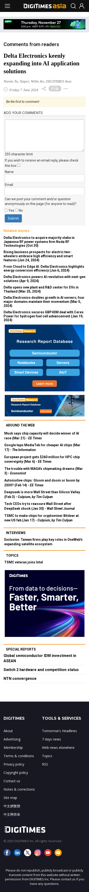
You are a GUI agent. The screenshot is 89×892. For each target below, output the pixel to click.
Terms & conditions (19, 756)
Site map (10, 797)
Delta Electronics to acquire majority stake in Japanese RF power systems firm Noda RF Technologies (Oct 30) (39, 242)
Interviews (16, 533)
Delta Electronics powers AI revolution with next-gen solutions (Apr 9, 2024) (44, 279)
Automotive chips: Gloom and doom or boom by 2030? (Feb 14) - (42, 482)
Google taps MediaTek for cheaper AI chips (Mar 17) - (42, 447)
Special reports (21, 649)
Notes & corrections (19, 789)
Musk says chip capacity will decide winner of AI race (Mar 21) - (41, 435)
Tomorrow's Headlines (59, 731)
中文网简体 (12, 814)
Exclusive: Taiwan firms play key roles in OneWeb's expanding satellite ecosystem (43, 542)
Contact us (12, 781)
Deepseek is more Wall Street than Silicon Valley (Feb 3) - (42, 494)
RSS (45, 764)
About (8, 731)
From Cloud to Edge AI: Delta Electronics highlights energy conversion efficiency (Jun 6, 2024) (44, 269)
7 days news (51, 739)
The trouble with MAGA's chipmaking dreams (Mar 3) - (43, 471)
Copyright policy (16, 772)
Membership (13, 747)
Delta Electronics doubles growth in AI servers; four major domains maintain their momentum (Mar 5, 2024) (44, 302)
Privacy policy (14, 764)
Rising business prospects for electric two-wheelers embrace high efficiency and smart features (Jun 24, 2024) (38, 256)
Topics (12, 555)
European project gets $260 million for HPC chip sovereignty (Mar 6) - (42, 459)
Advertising (12, 739)
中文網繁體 (12, 806)
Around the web (20, 425)
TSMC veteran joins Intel (23, 562)
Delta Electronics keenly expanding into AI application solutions (42, 63)
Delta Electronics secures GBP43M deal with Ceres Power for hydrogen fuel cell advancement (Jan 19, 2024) (44, 316)
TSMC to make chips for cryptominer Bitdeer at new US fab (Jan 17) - (41, 518)
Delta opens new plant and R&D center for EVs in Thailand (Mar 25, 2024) (41, 289)
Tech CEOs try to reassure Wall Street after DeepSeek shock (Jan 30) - (39, 506)
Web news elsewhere (58, 747)
